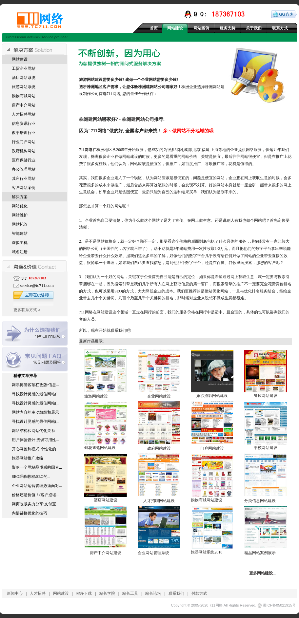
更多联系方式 (26, 310)
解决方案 (20, 197)
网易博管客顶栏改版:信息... (35, 385)
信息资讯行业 (23, 123)
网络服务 (254, 149)
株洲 (91, 86)
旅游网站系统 (23, 86)
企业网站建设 (159, 396)
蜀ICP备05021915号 (279, 605)
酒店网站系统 (23, 77)
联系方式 (280, 28)
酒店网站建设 (105, 500)
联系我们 (176, 593)
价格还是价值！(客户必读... (35, 495)
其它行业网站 (23, 178)
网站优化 (20, 206)
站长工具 (130, 593)
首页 (154, 28)
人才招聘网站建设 (159, 500)
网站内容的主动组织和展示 (35, 412)
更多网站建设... (262, 573)
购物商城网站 (23, 96)
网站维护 (20, 215)
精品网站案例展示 (260, 553)
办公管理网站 (23, 169)
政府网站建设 (159, 448)
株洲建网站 (90, 119)
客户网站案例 (23, 187)
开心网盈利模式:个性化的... (35, 449)
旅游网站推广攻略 (27, 458)
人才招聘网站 (23, 114)
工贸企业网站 (23, 68)
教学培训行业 (23, 132)
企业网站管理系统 (153, 553)
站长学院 (107, 593)
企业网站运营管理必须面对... (37, 485)
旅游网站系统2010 (206, 552)
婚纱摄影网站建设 (212, 395)
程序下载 (84, 593)
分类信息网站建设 (260, 500)
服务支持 (227, 28)
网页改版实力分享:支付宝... (35, 504)
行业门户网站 (23, 142)
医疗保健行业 (23, 160)
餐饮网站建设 (265, 395)
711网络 (99, 130)
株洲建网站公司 (152, 86)
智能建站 (20, 233)
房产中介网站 (23, 105)
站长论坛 (153, 593)
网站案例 (201, 28)
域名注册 (20, 252)
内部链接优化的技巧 (29, 513)
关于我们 (254, 28)
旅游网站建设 (96, 396)
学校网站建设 (265, 447)
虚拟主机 (20, 242)
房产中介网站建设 (105, 553)
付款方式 (199, 593)
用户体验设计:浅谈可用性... (35, 440)
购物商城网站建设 (206, 500)
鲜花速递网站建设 (100, 447)
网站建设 (175, 28)
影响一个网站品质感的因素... (37, 467)
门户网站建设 (212, 448)
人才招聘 (38, 593)
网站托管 (20, 224)
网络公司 (91, 248)
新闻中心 (15, 593)
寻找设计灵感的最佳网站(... (35, 394)
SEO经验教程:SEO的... (31, 476)
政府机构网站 (23, 151)
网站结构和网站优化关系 (33, 430)
